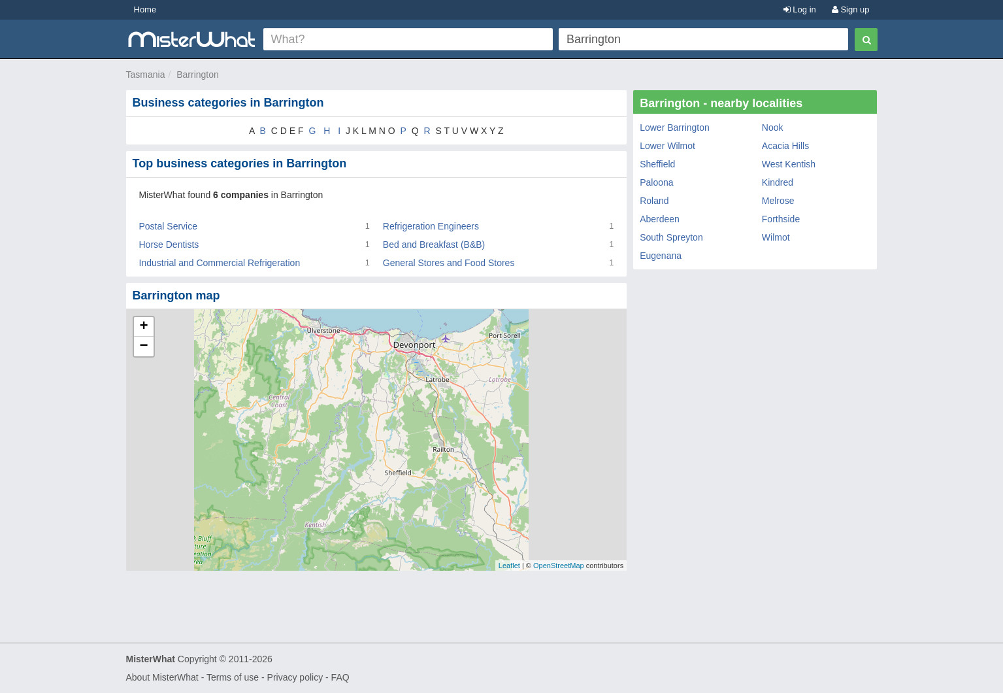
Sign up (851, 9)
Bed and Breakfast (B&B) (434, 244)
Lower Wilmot (667, 146)
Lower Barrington (675, 127)
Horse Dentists (169, 244)
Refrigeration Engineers (431, 226)
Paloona (656, 182)
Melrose (778, 200)
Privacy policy (295, 677)
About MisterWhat (162, 677)
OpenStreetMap (558, 565)
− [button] (143, 346)
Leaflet (509, 565)
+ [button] (143, 327)
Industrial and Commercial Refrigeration (220, 263)
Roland (654, 200)
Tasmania (145, 74)
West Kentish (788, 164)
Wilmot (776, 237)
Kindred (777, 182)
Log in (799, 9)
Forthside (781, 219)
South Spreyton (671, 237)
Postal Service (168, 226)
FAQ (340, 677)
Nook (772, 127)
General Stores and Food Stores (449, 263)
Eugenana (661, 255)
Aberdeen (660, 219)
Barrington (197, 74)
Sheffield (657, 164)
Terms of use (232, 677)
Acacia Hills (785, 146)
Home (145, 9)
